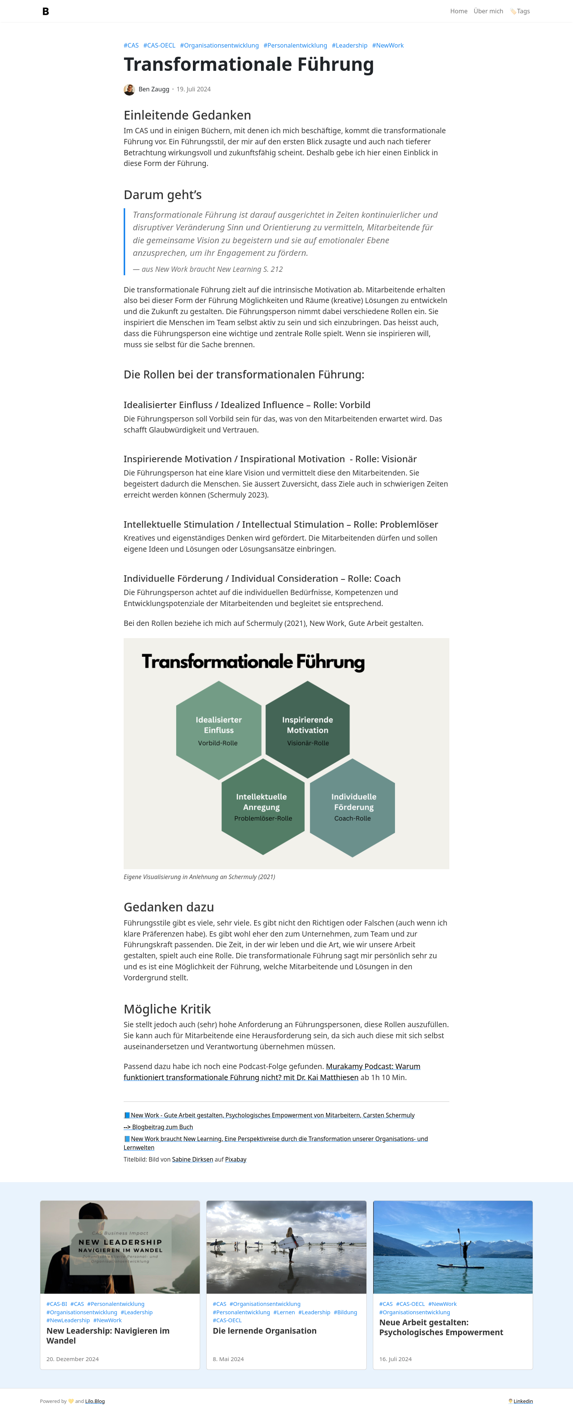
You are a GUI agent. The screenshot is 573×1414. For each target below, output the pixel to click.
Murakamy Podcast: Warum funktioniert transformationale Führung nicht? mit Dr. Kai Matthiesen (272, 1071)
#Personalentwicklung (295, 45)
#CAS (131, 45)
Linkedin (523, 1401)
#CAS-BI (56, 1303)
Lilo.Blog (95, 1401)
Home (459, 11)
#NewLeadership (68, 1320)
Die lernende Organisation (265, 1330)
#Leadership (350, 45)
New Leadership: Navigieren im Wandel (108, 1335)
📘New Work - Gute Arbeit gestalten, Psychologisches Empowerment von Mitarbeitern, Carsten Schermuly (269, 1115)
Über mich (488, 11)
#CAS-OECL (159, 45)
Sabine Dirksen (192, 1159)
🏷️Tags (519, 11)
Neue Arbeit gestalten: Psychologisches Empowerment (441, 1327)
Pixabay (236, 1159)
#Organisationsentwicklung (219, 45)
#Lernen (284, 1312)
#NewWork (388, 45)
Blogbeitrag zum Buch (158, 1127)
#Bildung (345, 1312)
